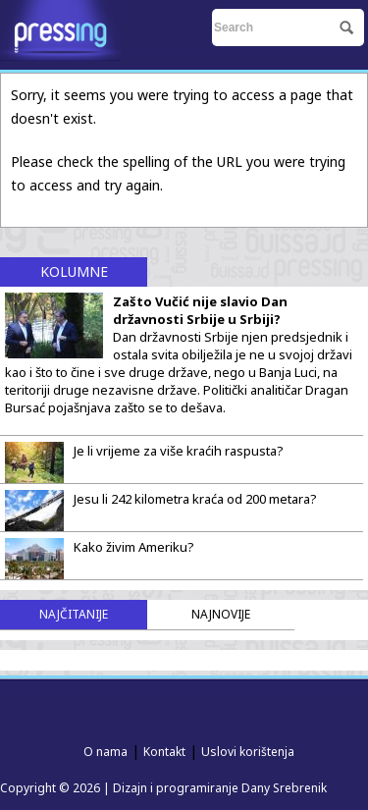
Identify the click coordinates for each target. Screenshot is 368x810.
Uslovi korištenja (247, 751)
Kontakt (164, 751)
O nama (105, 751)
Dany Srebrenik (284, 788)
